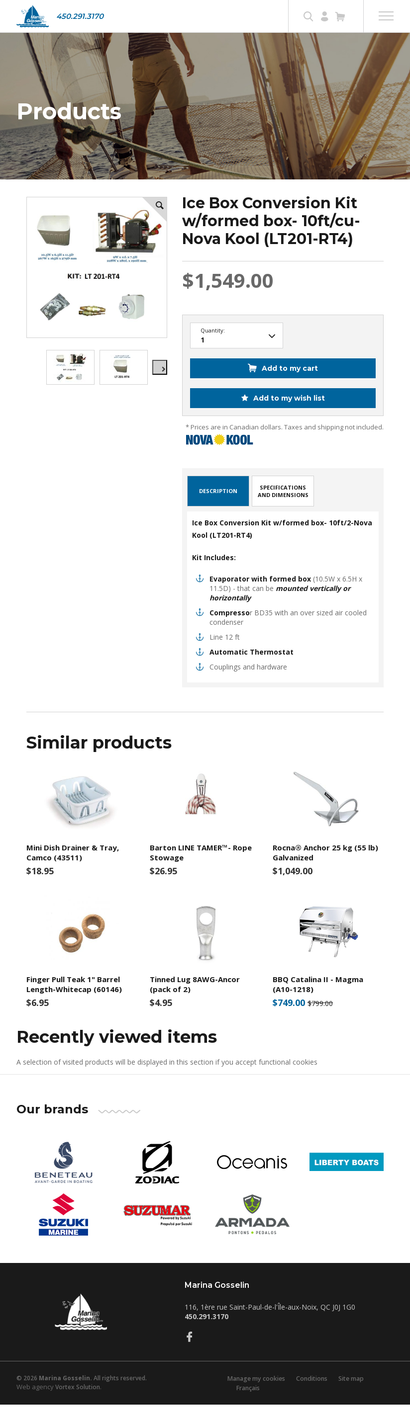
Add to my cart (290, 387)
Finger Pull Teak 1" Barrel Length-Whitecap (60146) (74, 1003)
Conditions (311, 1397)
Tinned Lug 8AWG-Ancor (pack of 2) (195, 1003)
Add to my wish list (288, 417)
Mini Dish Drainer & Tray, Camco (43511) (72, 872)
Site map (353, 1397)
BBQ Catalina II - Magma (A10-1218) (318, 1003)
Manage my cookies (251, 1397)
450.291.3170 (79, 16)
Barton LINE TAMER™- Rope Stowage (201, 872)
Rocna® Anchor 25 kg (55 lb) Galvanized (325, 872)
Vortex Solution (77, 1406)
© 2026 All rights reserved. (81, 1397)
